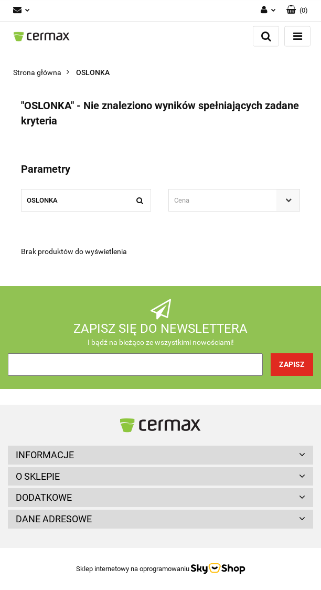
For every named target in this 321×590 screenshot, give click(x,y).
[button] (297, 10)
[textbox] (225, 200)
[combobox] (234, 200)
